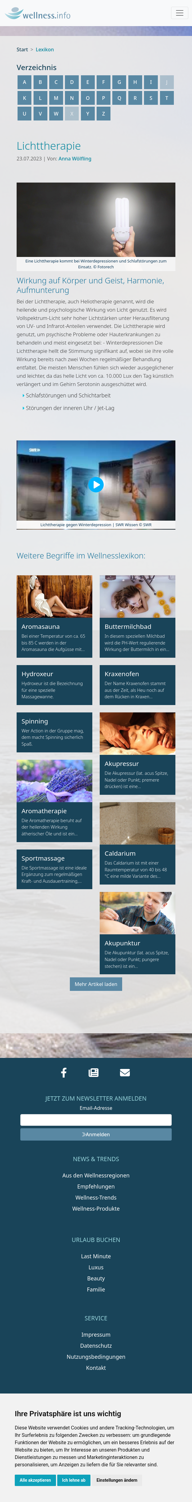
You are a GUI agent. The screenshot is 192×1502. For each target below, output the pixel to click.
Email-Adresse (96, 1108)
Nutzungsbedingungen (95, 1356)
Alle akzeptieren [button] (35, 1480)
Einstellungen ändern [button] (117, 1480)
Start (22, 49)
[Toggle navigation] (179, 13)
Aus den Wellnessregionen (96, 1175)
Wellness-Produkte (96, 1208)
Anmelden (96, 1134)
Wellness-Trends (95, 1197)
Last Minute (96, 1256)
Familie (96, 1289)
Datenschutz (96, 1345)
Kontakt (96, 1367)
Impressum (96, 1334)
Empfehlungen (96, 1186)
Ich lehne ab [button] (74, 1480)
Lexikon (45, 49)
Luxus (96, 1267)
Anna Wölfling (74, 158)
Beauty (96, 1278)
